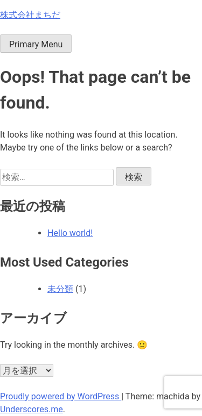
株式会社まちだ (30, 15)
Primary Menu (35, 44)
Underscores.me (31, 409)
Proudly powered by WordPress (60, 396)
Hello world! (70, 233)
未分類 (60, 289)
